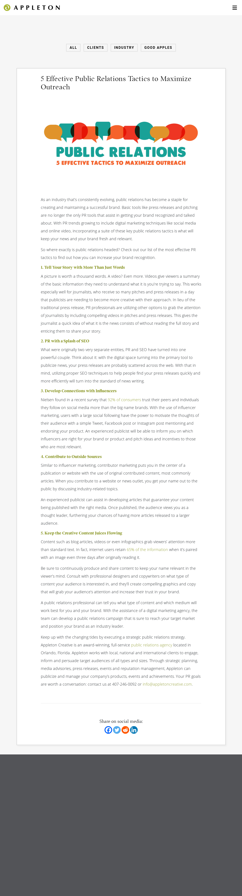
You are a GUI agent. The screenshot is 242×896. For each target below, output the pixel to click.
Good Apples (158, 48)
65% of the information (147, 549)
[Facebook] (108, 730)
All (73, 48)
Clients (95, 48)
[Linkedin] (134, 730)
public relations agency (151, 644)
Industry (124, 48)
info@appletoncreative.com (167, 684)
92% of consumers (124, 399)
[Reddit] (125, 730)
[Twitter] (117, 730)
